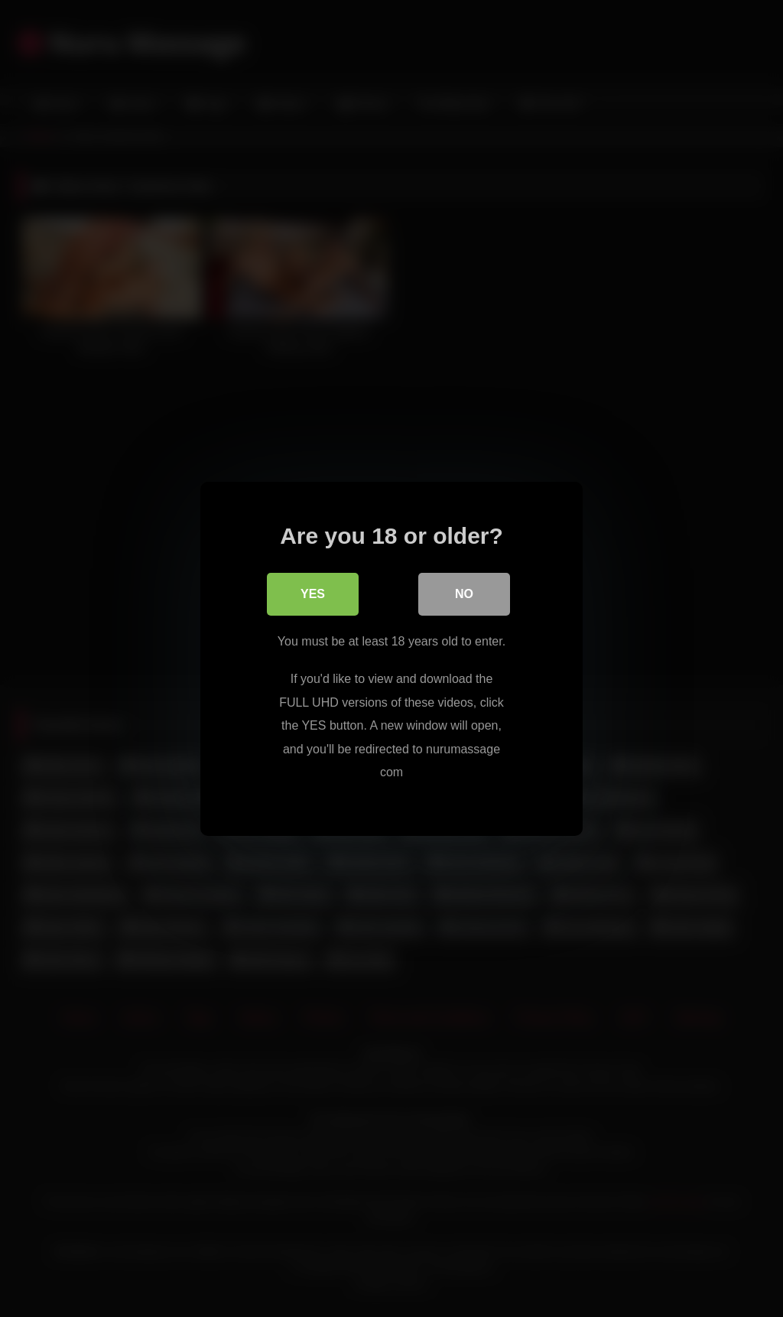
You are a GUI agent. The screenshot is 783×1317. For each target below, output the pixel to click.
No (464, 593)
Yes (313, 593)
